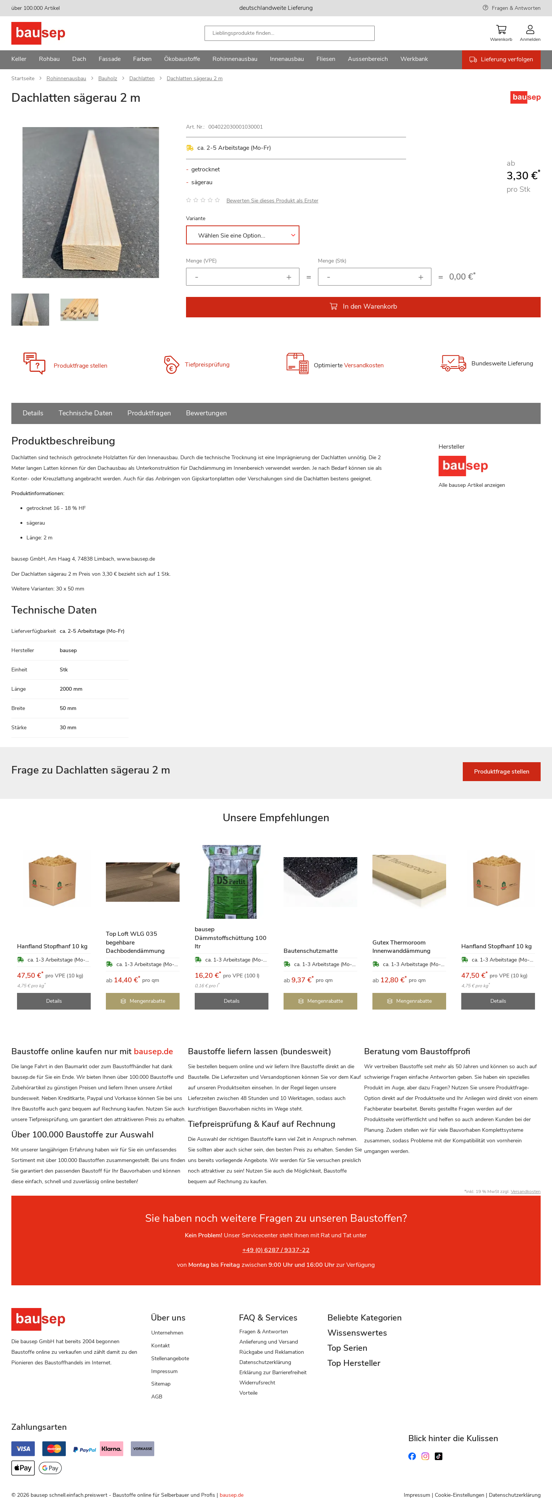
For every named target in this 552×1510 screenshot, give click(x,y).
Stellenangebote (170, 1358)
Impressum (164, 1371)
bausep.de (231, 1495)
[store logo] (50, 33)
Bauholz (107, 78)
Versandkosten (364, 365)
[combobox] (290, 33)
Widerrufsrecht (257, 1382)
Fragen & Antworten (516, 8)
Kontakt (160, 1345)
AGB (156, 1396)
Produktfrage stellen (80, 366)
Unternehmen (167, 1332)
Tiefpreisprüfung (207, 364)
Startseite (22, 78)
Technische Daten (85, 413)
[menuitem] (18, 59)
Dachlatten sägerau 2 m (195, 78)
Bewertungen (206, 413)
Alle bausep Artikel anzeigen (472, 485)
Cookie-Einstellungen (459, 1495)
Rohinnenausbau (66, 78)
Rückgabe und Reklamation (271, 1352)
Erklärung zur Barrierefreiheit (273, 1372)
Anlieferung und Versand (268, 1341)
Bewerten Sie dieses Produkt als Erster (272, 200)
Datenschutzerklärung (265, 1362)
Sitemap (161, 1383)
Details (33, 413)
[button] (155, 202)
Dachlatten (142, 78)
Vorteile (248, 1393)
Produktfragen (149, 413)
